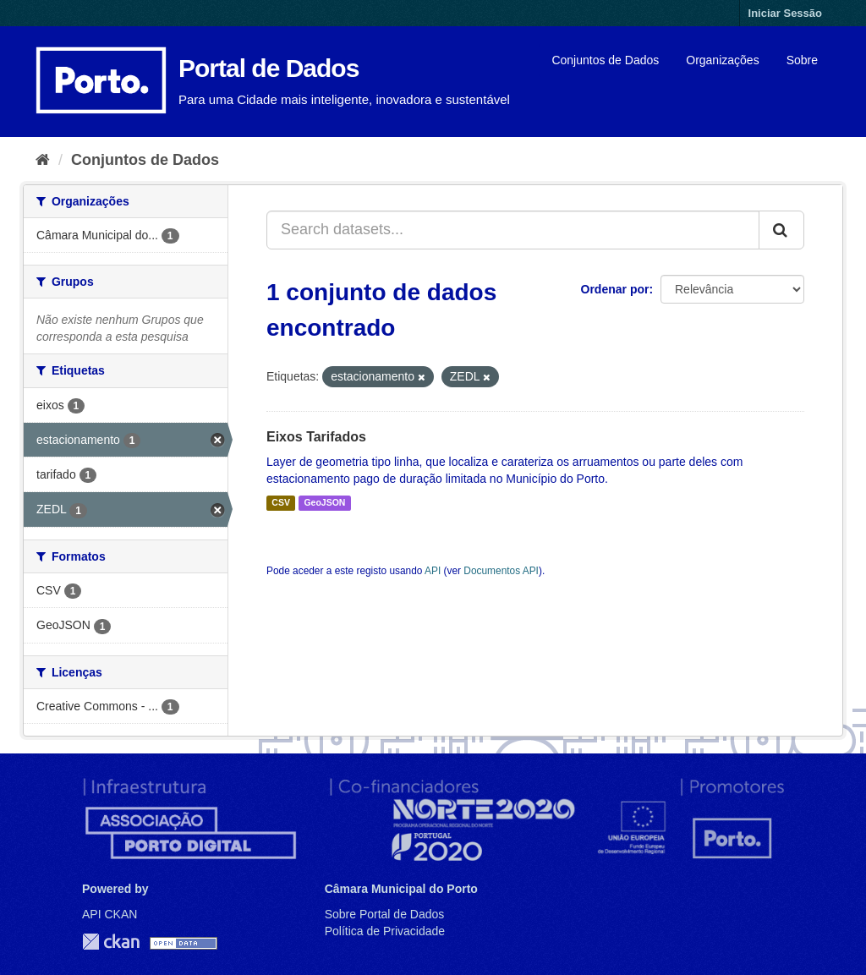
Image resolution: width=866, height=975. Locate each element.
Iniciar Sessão (785, 13)
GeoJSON (324, 503)
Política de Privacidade (385, 931)
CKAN (111, 941)
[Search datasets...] (512, 230)
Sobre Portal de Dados (385, 914)
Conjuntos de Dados (605, 60)
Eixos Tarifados (316, 437)
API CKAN (109, 914)
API (433, 571)
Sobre (802, 60)
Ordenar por (615, 289)
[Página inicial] (43, 159)
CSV (280, 503)
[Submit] (781, 230)
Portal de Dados (268, 68)
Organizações (722, 60)
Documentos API (501, 571)
